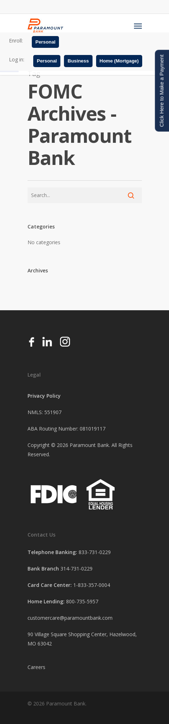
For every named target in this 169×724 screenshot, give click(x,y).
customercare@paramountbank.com (70, 617)
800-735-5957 (82, 601)
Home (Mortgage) (119, 61)
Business (78, 61)
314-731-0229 (76, 568)
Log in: (16, 59)
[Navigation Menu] (138, 25)
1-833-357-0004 (91, 585)
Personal (45, 42)
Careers (36, 667)
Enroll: (16, 40)
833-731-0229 (95, 552)
